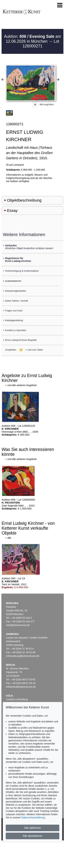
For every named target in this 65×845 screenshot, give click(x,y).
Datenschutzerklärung (33, 817)
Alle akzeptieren (32, 835)
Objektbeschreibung (24, 200)
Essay (12, 210)
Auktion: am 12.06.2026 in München (32, 39)
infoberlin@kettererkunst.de (21, 686)
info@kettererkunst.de (18, 625)
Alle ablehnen (32, 827)
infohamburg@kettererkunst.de (22, 656)
